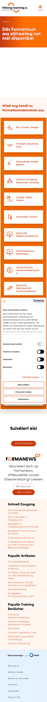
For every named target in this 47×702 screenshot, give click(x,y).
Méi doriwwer (23, 487)
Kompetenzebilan (17, 589)
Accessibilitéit (13, 691)
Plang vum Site (14, 697)
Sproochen (13, 628)
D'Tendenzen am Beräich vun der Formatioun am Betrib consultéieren (21, 545)
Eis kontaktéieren (23, 443)
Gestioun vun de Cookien (18, 678)
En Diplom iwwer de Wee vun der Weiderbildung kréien (21, 576)
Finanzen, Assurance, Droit (22, 633)
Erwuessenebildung (18, 562)
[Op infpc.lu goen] (23, 656)
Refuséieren (23, 399)
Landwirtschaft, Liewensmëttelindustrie (27, 271)
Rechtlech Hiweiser (15, 672)
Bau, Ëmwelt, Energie (27, 127)
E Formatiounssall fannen (21, 538)
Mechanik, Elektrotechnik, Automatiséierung (25, 288)
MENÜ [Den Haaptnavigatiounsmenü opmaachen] (40, 10)
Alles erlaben (23, 385)
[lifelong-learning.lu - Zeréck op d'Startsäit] (14, 8)
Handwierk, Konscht (27, 217)
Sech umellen (23, 492)
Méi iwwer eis (13, 666)
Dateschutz (12, 685)
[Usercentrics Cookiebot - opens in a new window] (33, 301)
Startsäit (5, 22)
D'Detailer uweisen (30, 377)
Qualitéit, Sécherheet (19, 644)
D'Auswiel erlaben (23, 392)
